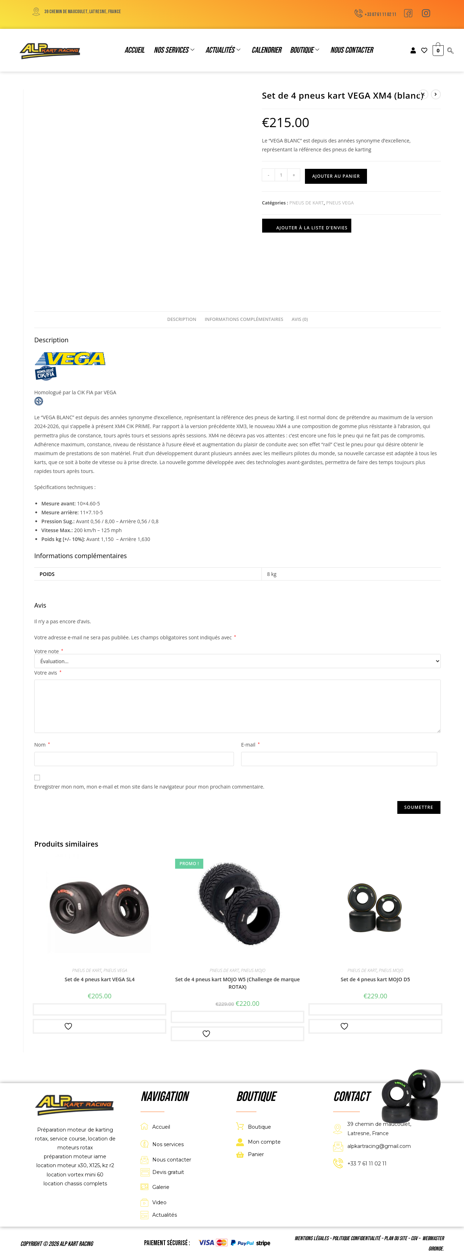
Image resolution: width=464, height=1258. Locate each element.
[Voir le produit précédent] (423, 94)
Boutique (303, 50)
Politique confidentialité (356, 1238)
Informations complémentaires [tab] (244, 319)
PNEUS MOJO (253, 970)
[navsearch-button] (450, 51)
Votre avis (47, 672)
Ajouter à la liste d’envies (307, 226)
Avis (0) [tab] (300, 319)
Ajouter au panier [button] (99, 1009)
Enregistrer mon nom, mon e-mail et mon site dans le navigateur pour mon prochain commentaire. (149, 786)
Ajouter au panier (336, 176)
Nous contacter (350, 50)
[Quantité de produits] (281, 174)
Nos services (174, 50)
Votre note (48, 651)
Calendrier (266, 50)
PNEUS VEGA (339, 202)
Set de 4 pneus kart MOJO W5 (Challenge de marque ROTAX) (237, 983)
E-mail (250, 744)
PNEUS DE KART (306, 202)
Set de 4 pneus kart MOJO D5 (375, 979)
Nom (42, 744)
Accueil (136, 50)
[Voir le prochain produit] (436, 94)
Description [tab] (182, 319)
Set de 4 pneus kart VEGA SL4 (99, 979)
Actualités (222, 50)
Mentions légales (311, 1238)
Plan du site (395, 1238)
